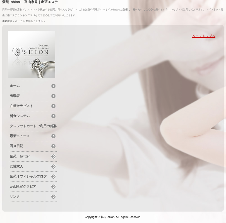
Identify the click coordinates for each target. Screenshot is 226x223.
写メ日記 (16, 146)
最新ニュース (20, 136)
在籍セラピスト (34, 21)
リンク (15, 196)
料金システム (20, 116)
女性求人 (16, 166)
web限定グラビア (23, 186)
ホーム (19, 21)
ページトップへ (203, 36)
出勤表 (15, 96)
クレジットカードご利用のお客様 (33, 127)
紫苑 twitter (20, 156)
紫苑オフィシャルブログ (28, 176)
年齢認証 (7, 21)
